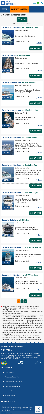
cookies (15, 407)
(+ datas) (39, 43)
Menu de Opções (34, 3)
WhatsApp (38, 3)
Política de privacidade (12, 386)
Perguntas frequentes (12, 377)
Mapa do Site (9, 391)
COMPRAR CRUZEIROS (19, 9)
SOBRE (4, 9)
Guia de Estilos (10, 395)
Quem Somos (9, 372)
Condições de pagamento (13, 381)
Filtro (23, 20)
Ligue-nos (42, 3)
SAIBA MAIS (35, 48)
